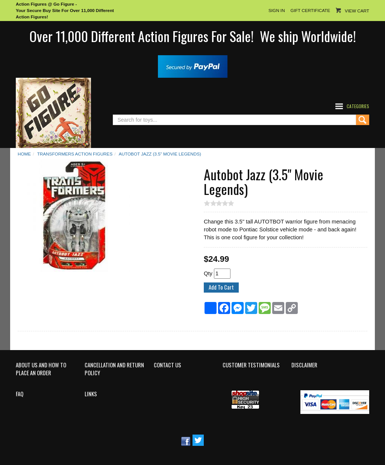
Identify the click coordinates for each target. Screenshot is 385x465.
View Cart (357, 10)
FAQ (19, 394)
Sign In (276, 10)
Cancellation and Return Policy (114, 369)
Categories (358, 106)
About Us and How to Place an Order (41, 369)
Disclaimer (304, 365)
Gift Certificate (310, 10)
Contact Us (167, 365)
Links (91, 394)
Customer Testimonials (251, 365)
